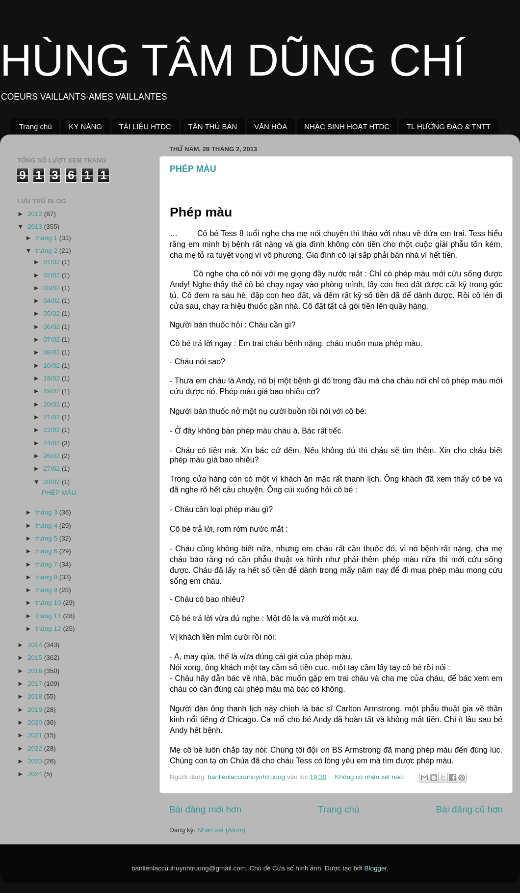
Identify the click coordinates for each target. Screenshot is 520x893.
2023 (35, 761)
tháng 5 (47, 538)
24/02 (52, 443)
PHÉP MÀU (193, 169)
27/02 (52, 468)
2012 (35, 213)
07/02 (52, 339)
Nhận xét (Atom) (221, 830)
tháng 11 (49, 616)
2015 (35, 657)
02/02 (52, 275)
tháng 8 (47, 577)
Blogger (375, 868)
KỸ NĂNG (85, 126)
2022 (35, 748)
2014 (35, 645)
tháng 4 (47, 525)
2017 (35, 683)
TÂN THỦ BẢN (212, 126)
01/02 (52, 262)
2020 (35, 722)
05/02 (52, 313)
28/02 (52, 482)
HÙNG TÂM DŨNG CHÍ (232, 60)
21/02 (52, 417)
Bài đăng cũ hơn (469, 809)
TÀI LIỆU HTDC (145, 126)
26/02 (52, 456)
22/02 (52, 429)
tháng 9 (47, 590)
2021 (35, 735)
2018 (35, 696)
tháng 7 (47, 564)
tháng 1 (47, 238)
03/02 (52, 288)
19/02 (52, 391)
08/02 (52, 352)
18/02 (52, 378)
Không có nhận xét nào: (370, 777)
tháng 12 (49, 628)
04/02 (52, 300)
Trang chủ (35, 126)
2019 (35, 709)
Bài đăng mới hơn (205, 809)
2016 (35, 671)
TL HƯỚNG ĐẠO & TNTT (449, 126)
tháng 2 (47, 250)
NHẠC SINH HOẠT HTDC (347, 126)
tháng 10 (49, 602)
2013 (35, 226)
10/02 (52, 365)
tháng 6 (47, 551)
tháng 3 (47, 512)
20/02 (52, 404)
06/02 (52, 326)
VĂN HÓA (270, 126)
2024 (35, 774)
